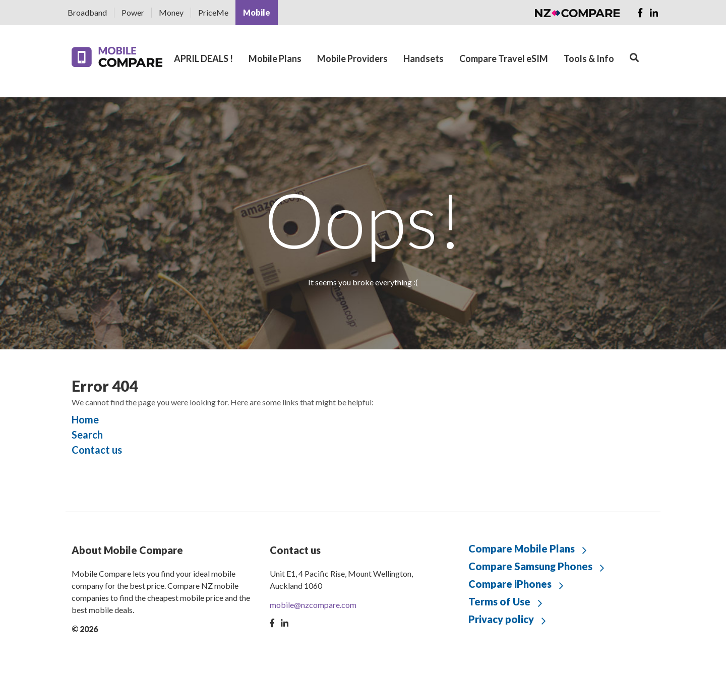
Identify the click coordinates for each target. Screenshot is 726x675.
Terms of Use (499, 601)
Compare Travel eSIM (503, 58)
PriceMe (213, 12)
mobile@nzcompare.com (313, 604)
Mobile (256, 12)
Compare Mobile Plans (521, 548)
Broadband (87, 12)
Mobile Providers (352, 58)
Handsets (423, 58)
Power (133, 12)
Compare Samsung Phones (530, 566)
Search (87, 434)
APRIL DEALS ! (203, 58)
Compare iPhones (510, 584)
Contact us (97, 450)
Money (171, 12)
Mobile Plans (275, 58)
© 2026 (85, 629)
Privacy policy (501, 619)
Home (85, 419)
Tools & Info (589, 58)
